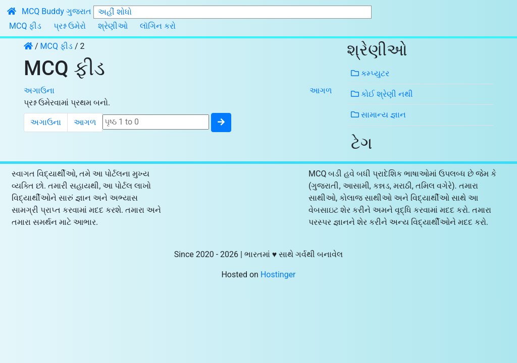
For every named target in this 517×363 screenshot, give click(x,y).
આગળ (320, 90)
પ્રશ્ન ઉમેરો (70, 26)
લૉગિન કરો (158, 26)
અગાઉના (39, 90)
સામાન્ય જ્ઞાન (378, 114)
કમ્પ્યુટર (370, 73)
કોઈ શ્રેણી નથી (382, 94)
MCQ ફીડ (25, 26)
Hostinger (278, 274)
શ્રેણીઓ (113, 26)
